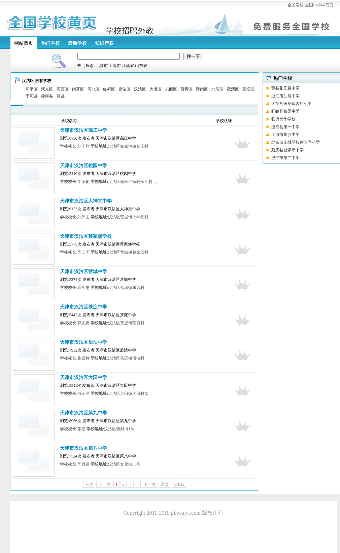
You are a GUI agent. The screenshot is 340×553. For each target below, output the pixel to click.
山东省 (141, 65)
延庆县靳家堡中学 (287, 150)
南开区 (78, 89)
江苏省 (128, 65)
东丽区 (171, 89)
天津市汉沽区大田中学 (83, 377)
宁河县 (32, 96)
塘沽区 (124, 89)
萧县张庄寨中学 (285, 88)
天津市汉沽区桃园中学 (83, 165)
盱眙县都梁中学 (285, 111)
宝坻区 (248, 89)
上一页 (104, 484)
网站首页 (23, 43)
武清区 (233, 89)
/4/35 (179, 484)
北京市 (102, 65)
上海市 (115, 65)
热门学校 (50, 43)
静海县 (47, 96)
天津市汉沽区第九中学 (83, 412)
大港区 (155, 89)
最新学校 (77, 43)
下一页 (150, 484)
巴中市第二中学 (285, 157)
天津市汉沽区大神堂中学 (86, 201)
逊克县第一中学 (285, 126)
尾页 (165, 484)
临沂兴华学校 (294, 119)
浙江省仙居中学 (285, 96)
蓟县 (61, 96)
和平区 (32, 89)
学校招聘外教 (129, 30)
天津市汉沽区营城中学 (83, 271)
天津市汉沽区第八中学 (83, 448)
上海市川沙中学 (285, 134)
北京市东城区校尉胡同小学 (295, 142)
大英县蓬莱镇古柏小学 (291, 103)
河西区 (63, 89)
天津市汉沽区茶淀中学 (83, 306)
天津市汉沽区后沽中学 (83, 342)
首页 (89, 484)
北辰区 (217, 89)
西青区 (186, 89)
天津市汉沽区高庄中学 (83, 130)
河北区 (94, 89)
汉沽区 (140, 89)
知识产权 (104, 43)
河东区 (47, 89)
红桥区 (109, 89)
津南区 (202, 89)
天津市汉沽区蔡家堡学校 (86, 236)
